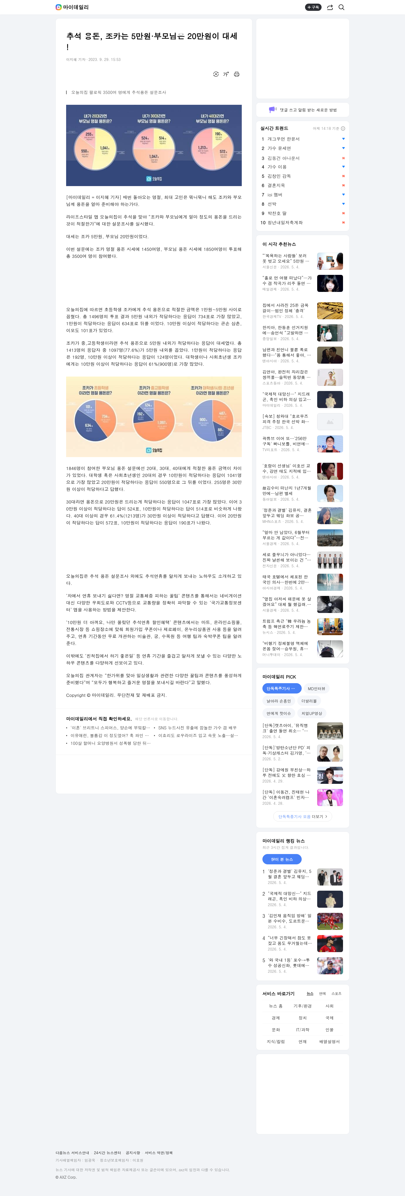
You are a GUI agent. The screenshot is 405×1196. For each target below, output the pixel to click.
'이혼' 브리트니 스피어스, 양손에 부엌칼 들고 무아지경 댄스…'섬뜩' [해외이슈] (111, 728)
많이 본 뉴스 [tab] (282, 859)
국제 (329, 1018)
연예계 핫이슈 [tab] (279, 713)
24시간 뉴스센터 (107, 1152)
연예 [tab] (322, 993)
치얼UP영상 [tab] (311, 713)
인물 (329, 1030)
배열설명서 (329, 1041)
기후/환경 (303, 1006)
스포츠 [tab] (336, 993)
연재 (303, 1041)
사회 (329, 1006)
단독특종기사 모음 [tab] (283, 688)
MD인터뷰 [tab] (316, 688)
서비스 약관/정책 (159, 1152)
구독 (313, 7)
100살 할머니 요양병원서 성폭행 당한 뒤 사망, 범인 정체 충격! (111, 743)
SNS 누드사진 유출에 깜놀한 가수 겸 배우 (197, 728)
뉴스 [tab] (310, 993)
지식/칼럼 (276, 1041)
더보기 (302, 816)
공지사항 (133, 1152)
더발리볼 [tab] (309, 701)
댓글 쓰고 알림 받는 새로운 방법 (302, 109)
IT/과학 (302, 1030)
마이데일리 (76, 7)
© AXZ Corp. (66, 1177)
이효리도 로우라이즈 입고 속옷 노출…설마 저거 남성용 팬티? (198, 735)
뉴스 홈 (276, 1006)
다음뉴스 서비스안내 (72, 1152)
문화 (276, 1030)
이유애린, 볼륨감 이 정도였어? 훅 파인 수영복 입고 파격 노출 (111, 735)
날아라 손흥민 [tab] (279, 701)
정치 (303, 1018)
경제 (276, 1018)
